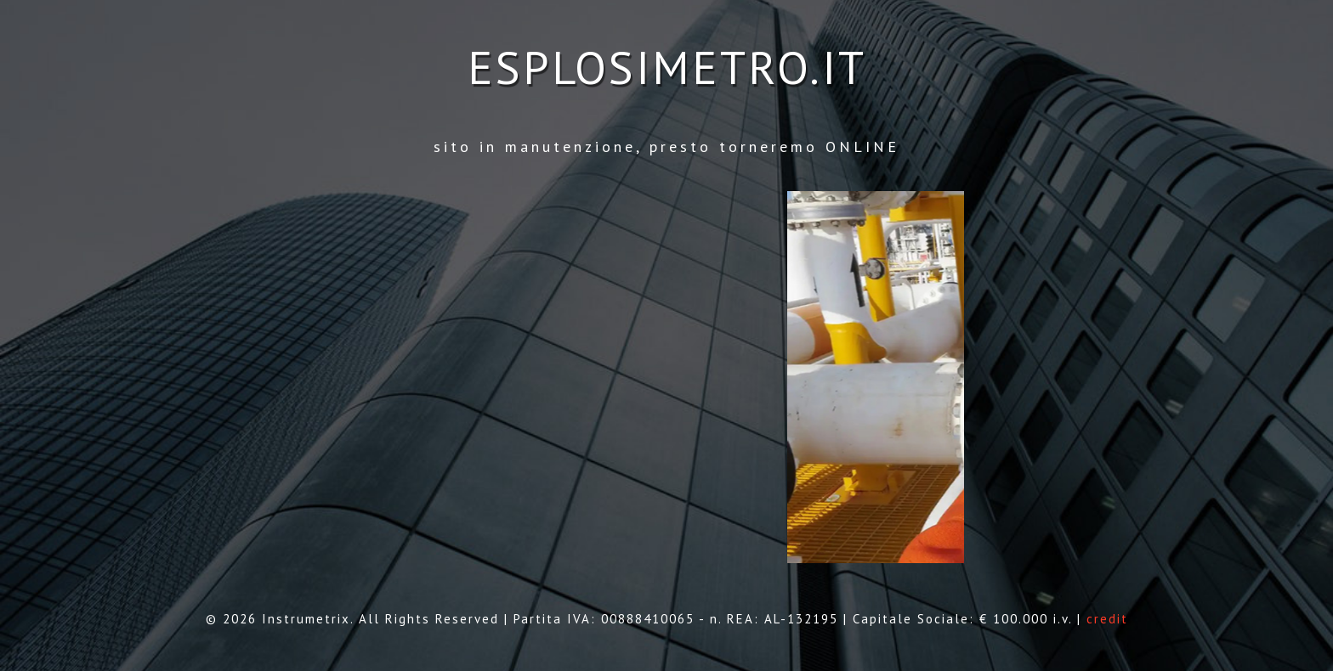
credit (1107, 619)
